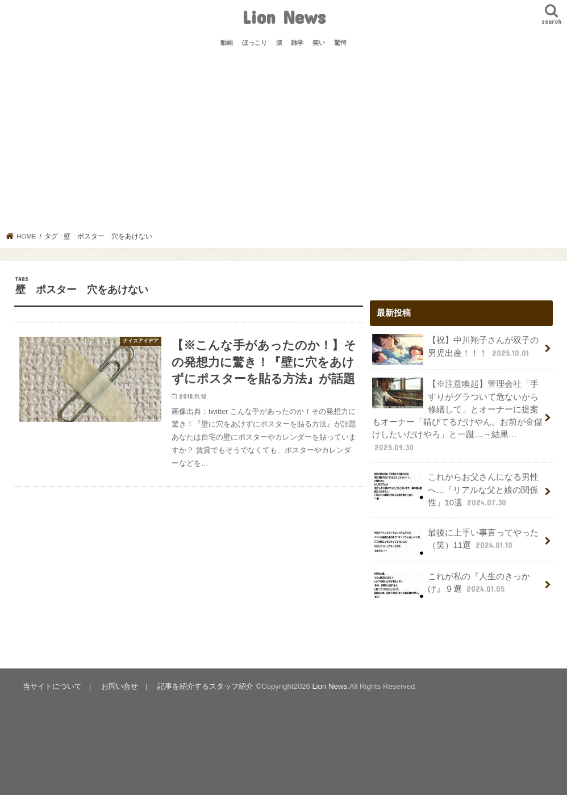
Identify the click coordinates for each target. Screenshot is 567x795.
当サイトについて (52, 686)
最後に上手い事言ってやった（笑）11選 (455, 541)
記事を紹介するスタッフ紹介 (205, 686)
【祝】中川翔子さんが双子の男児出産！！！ (455, 349)
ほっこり (254, 42)
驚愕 (340, 42)
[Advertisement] (284, 146)
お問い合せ (119, 686)
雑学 (297, 42)
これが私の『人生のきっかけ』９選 (451, 585)
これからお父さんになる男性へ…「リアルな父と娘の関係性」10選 (455, 489)
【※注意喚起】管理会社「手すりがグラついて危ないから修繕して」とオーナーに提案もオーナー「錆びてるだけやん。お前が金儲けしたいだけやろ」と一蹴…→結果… (457, 415)
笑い (318, 42)
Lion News (284, 17)
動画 (226, 42)
